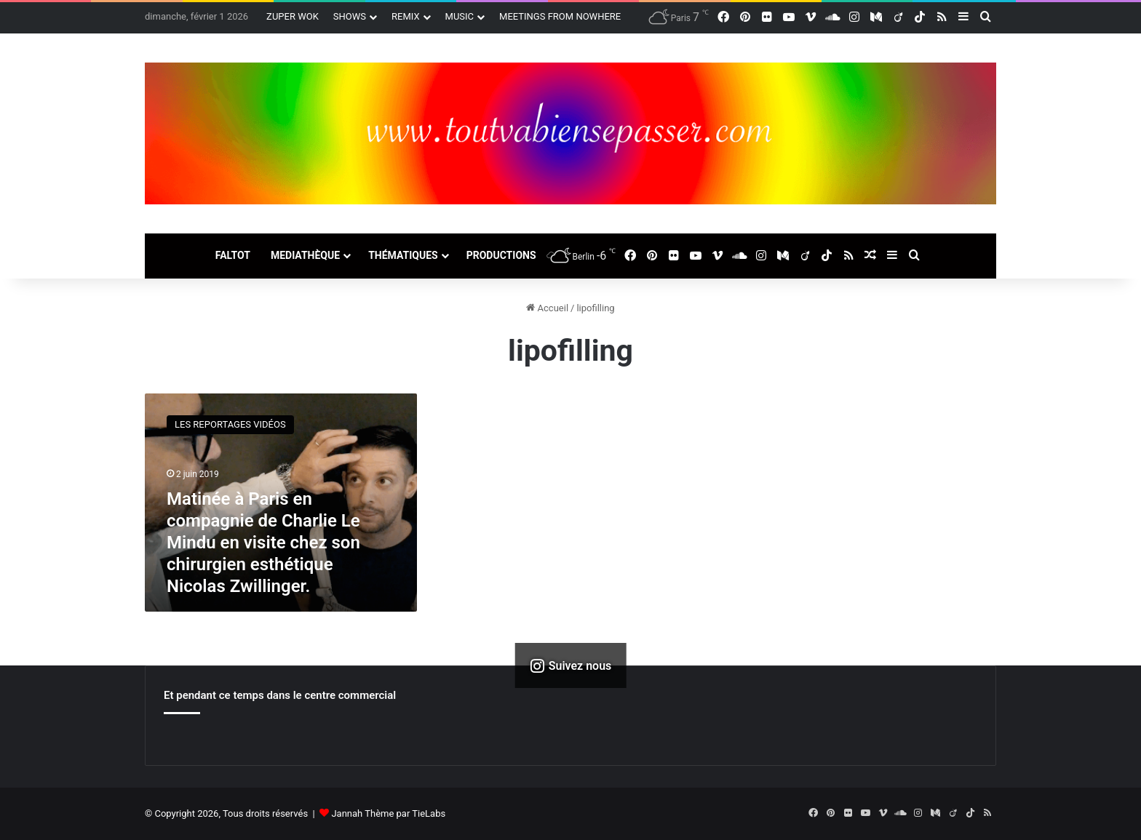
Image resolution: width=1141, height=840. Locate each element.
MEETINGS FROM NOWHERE (560, 16)
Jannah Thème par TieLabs (388, 813)
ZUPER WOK (292, 16)
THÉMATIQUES (403, 255)
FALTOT (232, 255)
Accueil (547, 308)
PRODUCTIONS (501, 255)
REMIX (405, 16)
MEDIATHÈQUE (305, 255)
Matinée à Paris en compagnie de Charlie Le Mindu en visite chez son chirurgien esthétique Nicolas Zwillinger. (263, 542)
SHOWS (349, 16)
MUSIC (459, 16)
